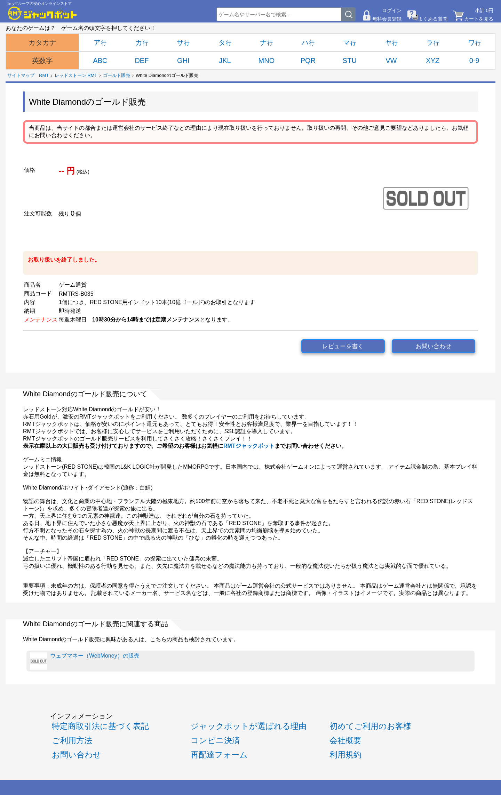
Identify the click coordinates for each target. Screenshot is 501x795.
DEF (142, 60)
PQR (308, 60)
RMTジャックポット (249, 446)
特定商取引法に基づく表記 (100, 726)
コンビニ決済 (215, 740)
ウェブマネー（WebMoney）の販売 (85, 661)
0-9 (474, 60)
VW (391, 60)
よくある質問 (432, 18)
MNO (267, 60)
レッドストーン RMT (76, 75)
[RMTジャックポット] (42, 13)
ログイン (391, 10)
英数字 (42, 60)
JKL (225, 60)
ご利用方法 (72, 740)
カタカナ (42, 42)
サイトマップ (20, 75)
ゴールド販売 (116, 75)
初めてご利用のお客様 (370, 726)
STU (350, 60)
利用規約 (345, 754)
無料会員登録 (386, 18)
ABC (100, 60)
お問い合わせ (433, 346)
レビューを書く (343, 346)
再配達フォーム (219, 754)
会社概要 (345, 740)
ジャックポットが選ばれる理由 (249, 726)
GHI (183, 60)
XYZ (432, 60)
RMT (44, 75)
